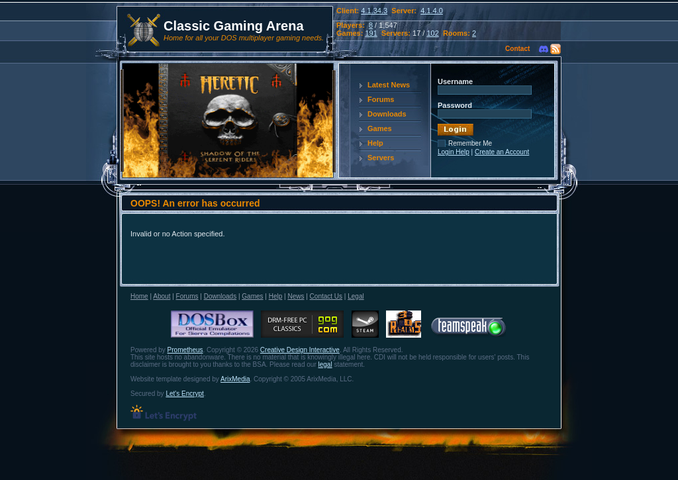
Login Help (453, 152)
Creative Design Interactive (300, 350)
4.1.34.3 (374, 11)
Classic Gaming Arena (234, 26)
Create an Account (502, 152)
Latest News (388, 85)
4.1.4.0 (431, 11)
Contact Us (326, 296)
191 (371, 33)
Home (139, 296)
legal (325, 364)
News (295, 296)
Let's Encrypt (185, 393)
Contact (517, 48)
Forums (380, 99)
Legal (355, 296)
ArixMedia (235, 379)
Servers (380, 158)
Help (375, 143)
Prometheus (185, 350)
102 (432, 33)
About (161, 296)
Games (379, 128)
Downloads (387, 114)
